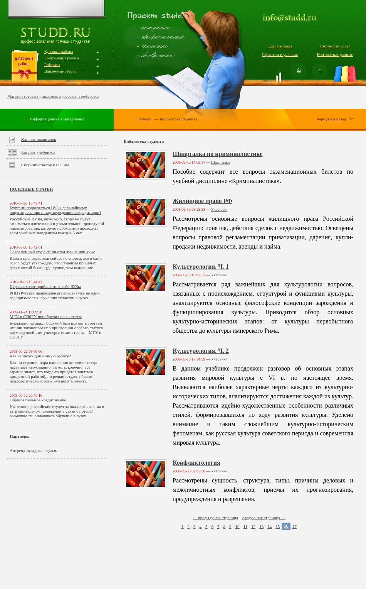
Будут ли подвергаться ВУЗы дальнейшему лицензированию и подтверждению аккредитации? (55, 210)
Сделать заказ (279, 46)
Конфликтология (196, 462)
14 (269, 526)
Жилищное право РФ (202, 201)
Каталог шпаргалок (38, 139)
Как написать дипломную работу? (40, 356)
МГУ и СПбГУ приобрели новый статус (46, 316)
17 (294, 526)
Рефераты (52, 65)
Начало (144, 119)
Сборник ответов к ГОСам (45, 164)
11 (245, 526)
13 (261, 526)
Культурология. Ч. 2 (201, 350)
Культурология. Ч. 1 (201, 266)
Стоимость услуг (335, 46)
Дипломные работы (60, 71)
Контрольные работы (61, 58)
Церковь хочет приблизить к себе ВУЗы (45, 286)
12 (253, 526)
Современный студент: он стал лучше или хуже (52, 251)
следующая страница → (263, 517)
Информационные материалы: (57, 119)
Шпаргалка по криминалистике (217, 154)
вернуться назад (331, 119)
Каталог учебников (38, 152)
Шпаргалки (220, 162)
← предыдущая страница (215, 517)
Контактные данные (335, 54)
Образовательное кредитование (38, 400)
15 (277, 526)
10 (237, 526)
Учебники (219, 209)
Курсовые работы (58, 51)
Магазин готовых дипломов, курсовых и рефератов (53, 96)
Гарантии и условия (280, 54)
